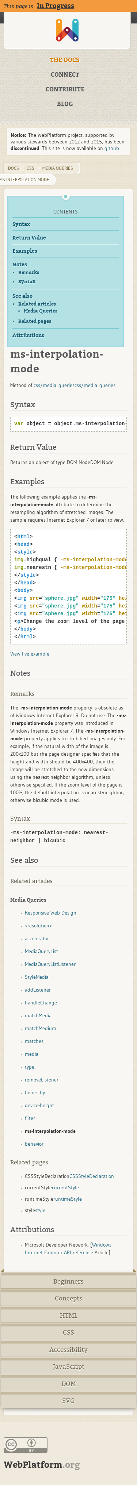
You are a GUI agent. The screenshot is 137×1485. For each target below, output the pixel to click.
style (40, 1210)
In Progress (55, 6)
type (29, 1066)
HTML (68, 1316)
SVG (68, 1401)
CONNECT (65, 75)
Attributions (28, 335)
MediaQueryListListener (50, 964)
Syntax (21, 224)
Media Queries (40, 311)
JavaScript (68, 1367)
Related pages (34, 321)
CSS (68, 1332)
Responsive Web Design (50, 912)
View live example (29, 653)
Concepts (68, 1298)
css (30, 168)
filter (30, 1118)
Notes (19, 265)
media (31, 1054)
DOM (68, 1384)
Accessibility (68, 1350)
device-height (39, 1105)
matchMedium (40, 1028)
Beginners (68, 1281)
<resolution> (38, 925)
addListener (38, 989)
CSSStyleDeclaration (91, 1176)
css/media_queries (54, 385)
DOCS (13, 168)
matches (34, 1041)
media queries (57, 168)
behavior (34, 1144)
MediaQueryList (41, 951)
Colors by (35, 1092)
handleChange (41, 1002)
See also (22, 296)
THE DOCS (65, 60)
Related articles (37, 304)
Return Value (29, 238)
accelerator (37, 938)
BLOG (65, 104)
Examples (24, 251)
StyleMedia (37, 977)
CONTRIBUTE (65, 89)
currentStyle (65, 1187)
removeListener (41, 1079)
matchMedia (38, 1015)
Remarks (28, 272)
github (111, 148)
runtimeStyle (67, 1199)
